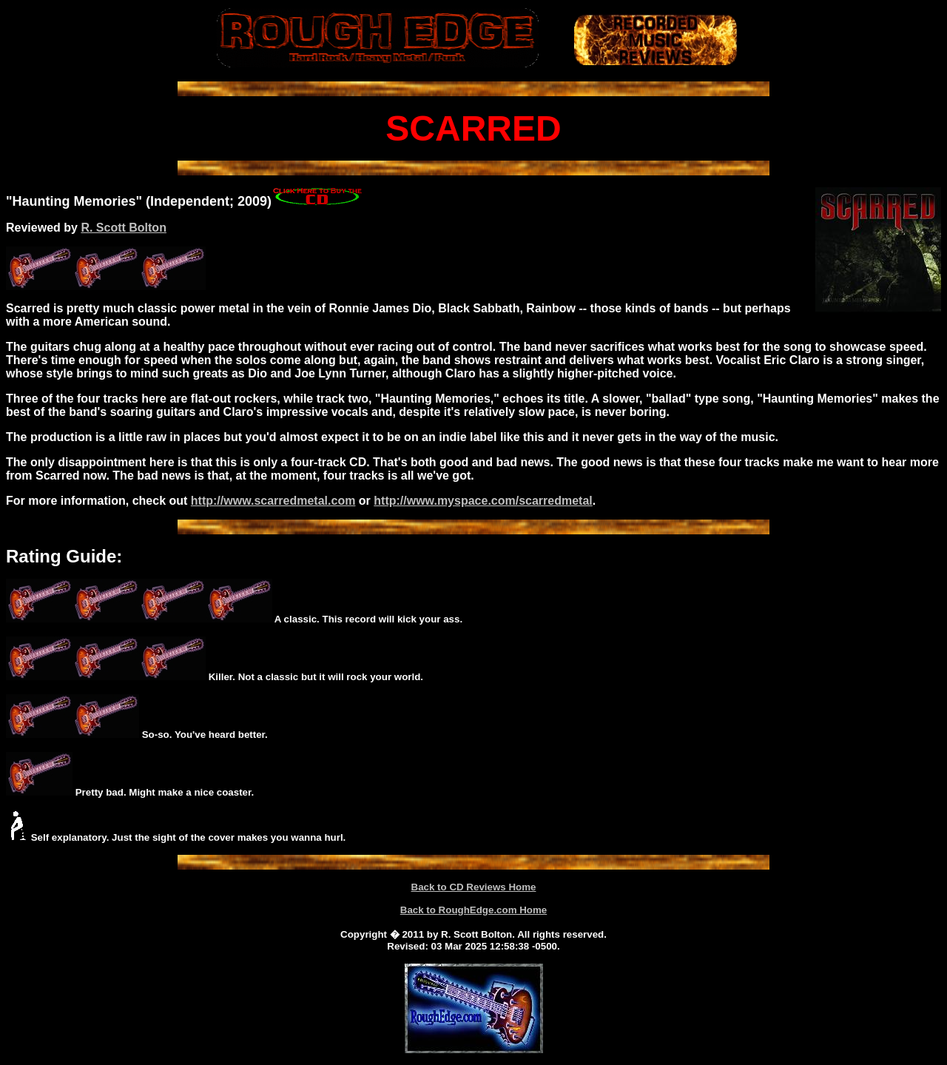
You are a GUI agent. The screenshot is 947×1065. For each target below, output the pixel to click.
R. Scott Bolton (123, 227)
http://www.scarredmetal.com (273, 500)
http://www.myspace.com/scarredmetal (483, 500)
